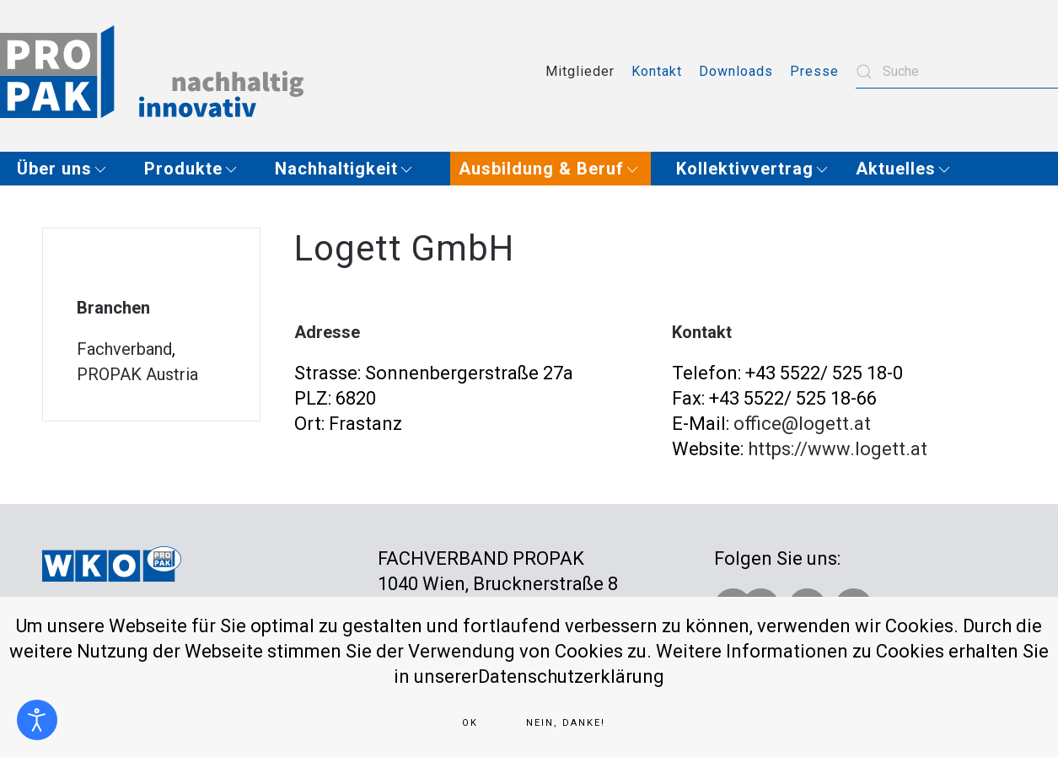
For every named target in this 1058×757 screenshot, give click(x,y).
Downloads (736, 71)
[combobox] (957, 72)
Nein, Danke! (565, 722)
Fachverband (124, 349)
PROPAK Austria (137, 374)
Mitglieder (580, 71)
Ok (470, 722)
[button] (68, 168)
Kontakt (656, 71)
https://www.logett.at (837, 448)
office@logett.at (802, 423)
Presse (814, 71)
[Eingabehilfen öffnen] (37, 720)
